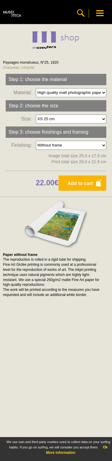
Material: (23, 92)
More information (60, 453)
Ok (105, 447)
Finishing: (22, 144)
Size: (27, 118)
